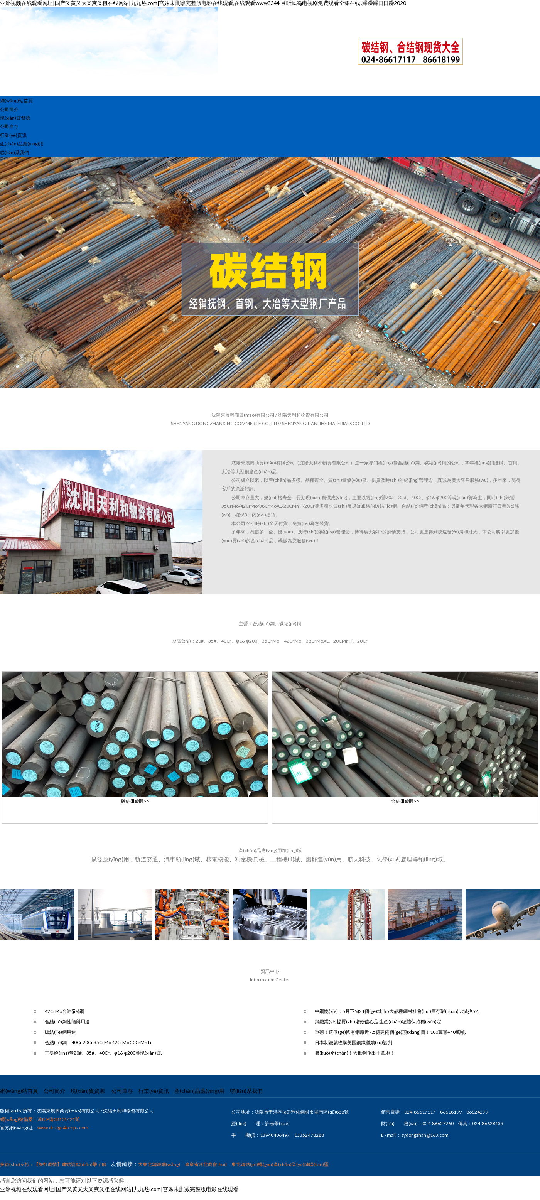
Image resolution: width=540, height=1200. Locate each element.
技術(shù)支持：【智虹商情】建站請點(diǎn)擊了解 (53, 1164)
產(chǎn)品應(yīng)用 (22, 144)
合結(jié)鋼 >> (405, 801)
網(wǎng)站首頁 (16, 100)
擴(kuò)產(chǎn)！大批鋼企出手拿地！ (355, 1053)
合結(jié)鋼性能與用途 (67, 1021)
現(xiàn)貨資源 (15, 118)
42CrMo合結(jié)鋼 (64, 1011)
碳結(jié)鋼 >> (135, 801)
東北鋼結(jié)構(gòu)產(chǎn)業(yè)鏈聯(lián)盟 (280, 1164)
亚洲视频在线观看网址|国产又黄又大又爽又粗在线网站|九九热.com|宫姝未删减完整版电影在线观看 (119, 1189)
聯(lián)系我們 (14, 152)
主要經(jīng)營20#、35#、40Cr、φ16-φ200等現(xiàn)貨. (103, 1053)
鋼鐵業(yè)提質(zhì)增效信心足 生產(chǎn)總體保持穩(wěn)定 (378, 1021)
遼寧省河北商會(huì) (206, 1164)
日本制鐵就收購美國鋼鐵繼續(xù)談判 (353, 1042)
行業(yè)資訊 (13, 135)
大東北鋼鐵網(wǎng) (159, 1164)
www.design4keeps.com (62, 1128)
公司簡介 (9, 109)
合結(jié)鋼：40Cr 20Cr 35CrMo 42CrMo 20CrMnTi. (98, 1042)
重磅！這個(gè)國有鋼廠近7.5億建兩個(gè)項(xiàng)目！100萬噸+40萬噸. (390, 1032)
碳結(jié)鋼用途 (60, 1032)
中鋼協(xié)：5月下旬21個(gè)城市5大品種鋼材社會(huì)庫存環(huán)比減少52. (397, 1011)
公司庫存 (9, 126)
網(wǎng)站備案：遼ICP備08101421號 (40, 1119)
